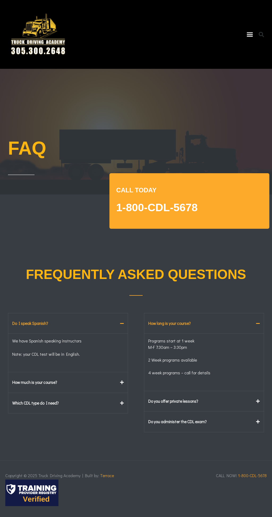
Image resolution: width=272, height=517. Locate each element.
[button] (250, 34)
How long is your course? (170, 323)
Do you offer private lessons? (174, 401)
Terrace (107, 475)
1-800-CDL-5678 (166, 206)
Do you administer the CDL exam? (179, 421)
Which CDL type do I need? (37, 402)
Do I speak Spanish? (30, 323)
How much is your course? (35, 382)
